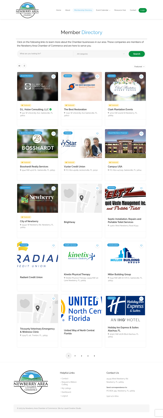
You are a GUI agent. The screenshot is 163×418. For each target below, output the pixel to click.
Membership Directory (83, 10)
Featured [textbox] (138, 67)
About (67, 10)
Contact (133, 10)
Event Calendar (102, 10)
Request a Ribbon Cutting (69, 383)
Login (142, 10)
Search (136, 54)
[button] (101, 54)
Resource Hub (120, 10)
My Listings (66, 388)
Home (58, 10)
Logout (65, 396)
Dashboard (66, 392)
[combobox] (139, 67)
